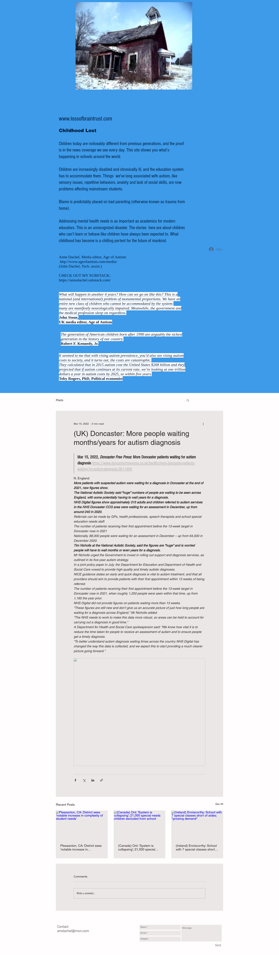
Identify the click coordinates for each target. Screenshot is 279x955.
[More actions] (203, 424)
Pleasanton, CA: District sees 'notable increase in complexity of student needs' (81, 847)
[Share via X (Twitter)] (84, 780)
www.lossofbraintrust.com (85, 118)
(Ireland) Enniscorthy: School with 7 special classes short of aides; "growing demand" (197, 847)
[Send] (218, 945)
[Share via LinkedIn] (92, 780)
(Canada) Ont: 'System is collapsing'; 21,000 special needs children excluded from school (139, 847)
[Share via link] (101, 780)
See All (219, 803)
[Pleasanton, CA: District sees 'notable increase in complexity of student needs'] (81, 825)
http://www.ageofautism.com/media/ (88, 261)
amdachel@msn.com (73, 931)
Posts (59, 400)
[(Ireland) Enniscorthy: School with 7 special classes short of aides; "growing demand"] (197, 825)
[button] (187, 400)
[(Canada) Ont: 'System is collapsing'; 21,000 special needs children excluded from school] (139, 825)
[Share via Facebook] (75, 780)
